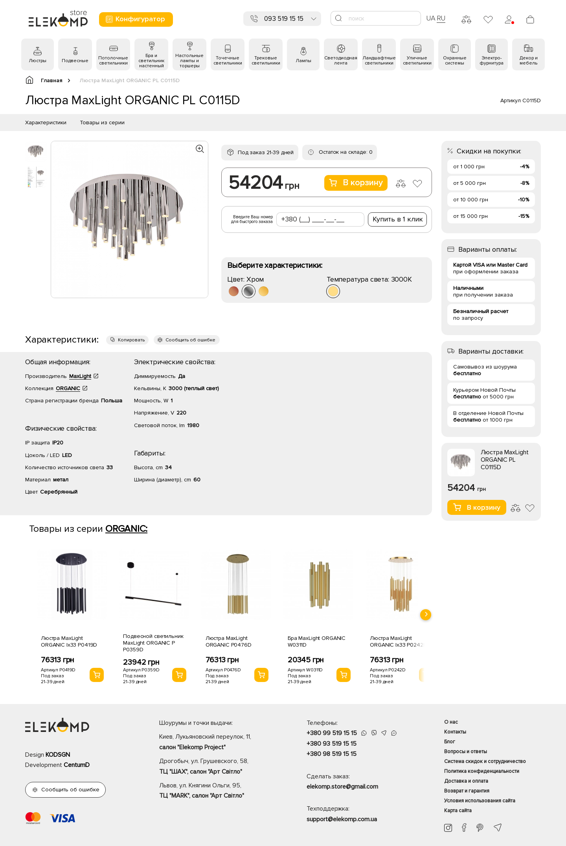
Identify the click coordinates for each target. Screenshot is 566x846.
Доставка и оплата (466, 781)
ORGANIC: (126, 529)
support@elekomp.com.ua (342, 819)
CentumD (77, 765)
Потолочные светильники (113, 60)
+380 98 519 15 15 (332, 754)
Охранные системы (455, 60)
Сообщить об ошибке (190, 340)
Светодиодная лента (340, 60)
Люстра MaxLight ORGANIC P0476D (229, 641)
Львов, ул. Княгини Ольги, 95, (219, 791)
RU (441, 18)
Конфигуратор (135, 19)
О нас (451, 722)
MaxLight (80, 376)
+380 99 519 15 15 (332, 733)
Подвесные (75, 61)
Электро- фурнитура (492, 60)
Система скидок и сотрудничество (485, 761)
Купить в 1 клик (398, 219)
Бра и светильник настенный (151, 61)
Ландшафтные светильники (379, 60)
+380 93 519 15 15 (332, 744)
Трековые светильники (266, 60)
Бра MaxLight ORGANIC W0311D (316, 641)
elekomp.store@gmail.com (342, 787)
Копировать (131, 340)
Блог (449, 742)
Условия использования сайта (479, 801)
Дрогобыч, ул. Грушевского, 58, (219, 767)
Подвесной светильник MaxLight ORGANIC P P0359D (153, 643)
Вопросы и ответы (465, 751)
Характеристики (45, 122)
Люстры (37, 61)
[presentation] (425, 614)
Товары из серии (102, 122)
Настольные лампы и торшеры (189, 61)
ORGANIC (68, 388)
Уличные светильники (417, 60)
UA (431, 18)
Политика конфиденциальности (481, 771)
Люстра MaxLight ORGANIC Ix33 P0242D (398, 641)
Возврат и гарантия (466, 791)
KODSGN (58, 755)
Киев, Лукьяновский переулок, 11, (219, 742)
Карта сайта (458, 810)
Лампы (303, 61)
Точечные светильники (227, 60)
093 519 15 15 (283, 18)
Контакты (455, 732)
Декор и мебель (529, 60)
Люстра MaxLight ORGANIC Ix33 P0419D (69, 641)
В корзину (356, 182)
